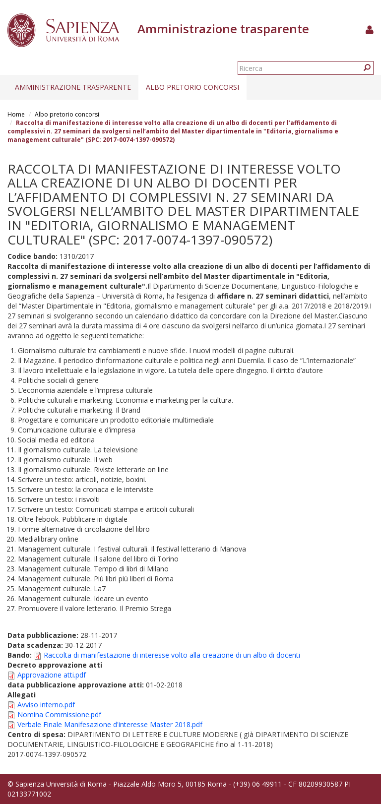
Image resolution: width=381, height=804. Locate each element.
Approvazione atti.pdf (51, 675)
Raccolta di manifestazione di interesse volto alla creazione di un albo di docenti (172, 655)
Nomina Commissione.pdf (59, 714)
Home (16, 114)
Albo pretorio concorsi (192, 87)
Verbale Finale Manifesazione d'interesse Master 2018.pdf (109, 724)
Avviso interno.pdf (46, 704)
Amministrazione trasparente (73, 87)
